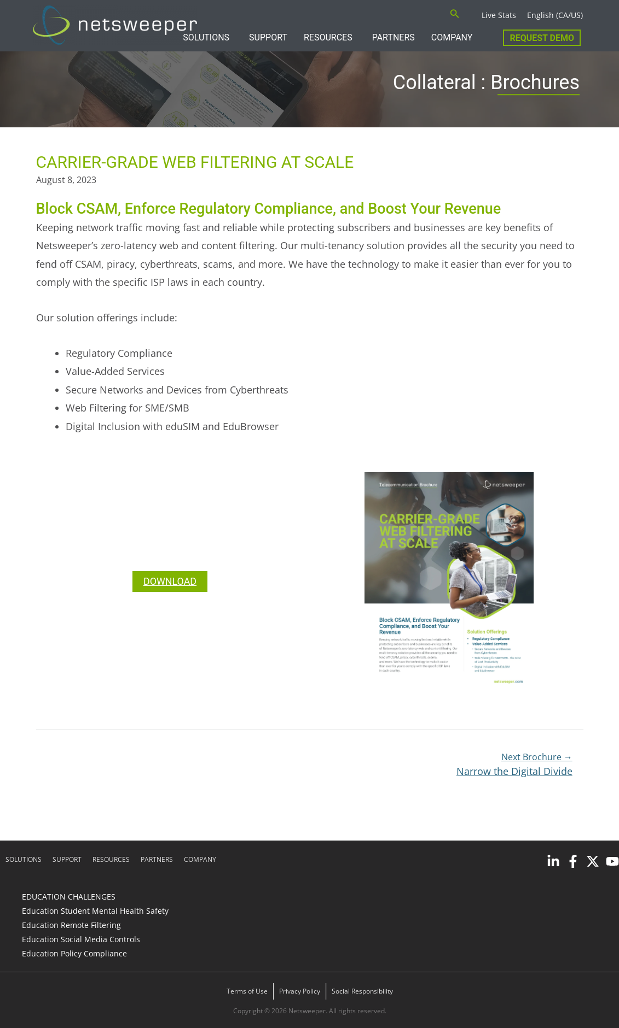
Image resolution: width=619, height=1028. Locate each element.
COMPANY (452, 37)
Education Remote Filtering (71, 925)
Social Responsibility (362, 991)
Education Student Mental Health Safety (95, 911)
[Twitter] (592, 861)
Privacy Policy (299, 991)
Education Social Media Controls (81, 939)
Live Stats (499, 15)
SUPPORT (268, 37)
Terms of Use (247, 991)
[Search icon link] (455, 15)
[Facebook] (573, 861)
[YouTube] (612, 861)
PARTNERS (393, 37)
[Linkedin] (553, 861)
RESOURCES (328, 37)
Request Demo (542, 38)
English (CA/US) (555, 15)
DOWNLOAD (170, 581)
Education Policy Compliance (74, 953)
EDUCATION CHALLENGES (68, 896)
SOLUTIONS (206, 37)
